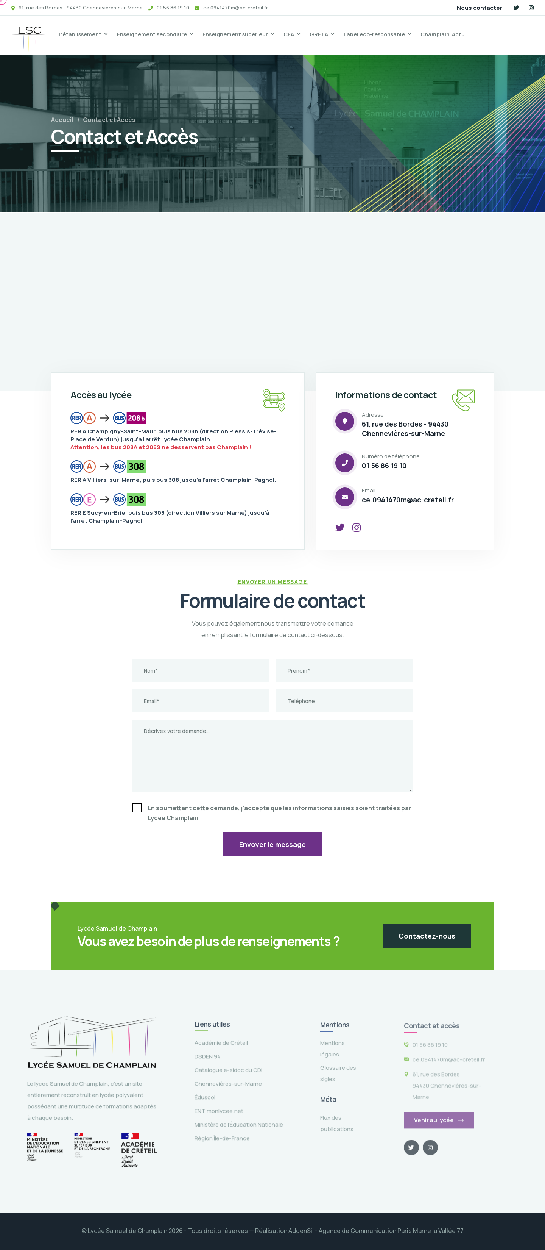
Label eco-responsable (374, 34)
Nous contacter (479, 8)
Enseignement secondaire (152, 34)
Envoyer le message (272, 844)
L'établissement (80, 34)
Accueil (62, 120)
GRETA (319, 34)
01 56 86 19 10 (384, 465)
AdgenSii (301, 1231)
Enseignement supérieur (235, 34)
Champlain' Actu (442, 34)
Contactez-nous (427, 936)
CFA (288, 34)
